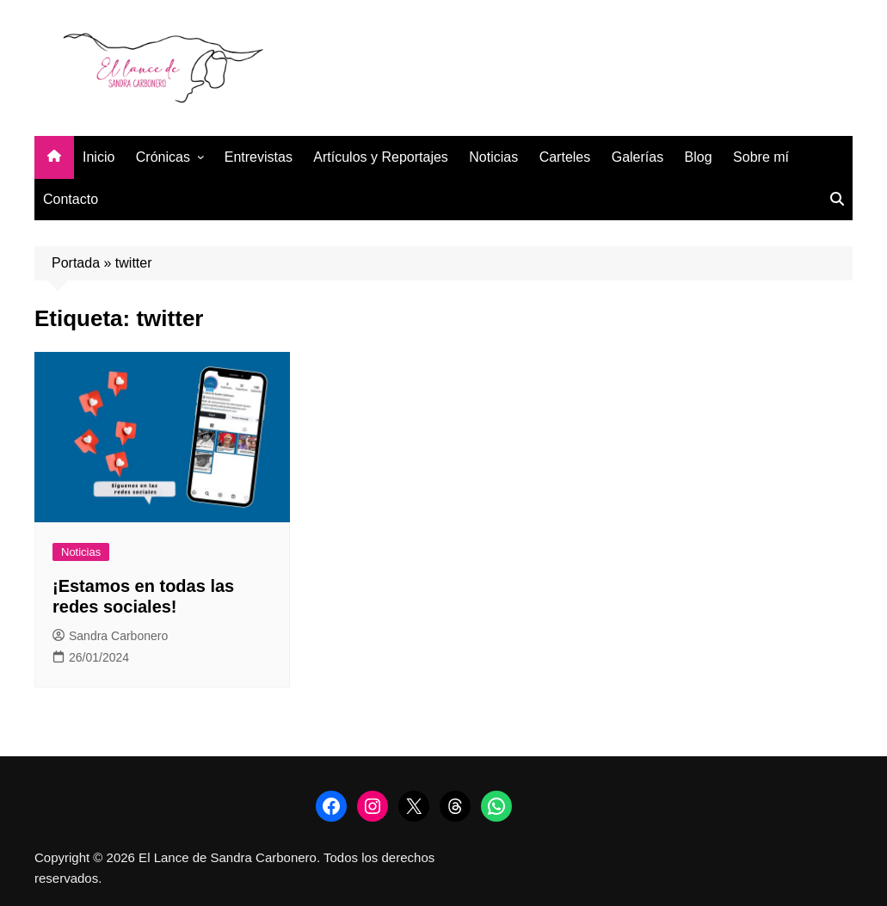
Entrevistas (259, 157)
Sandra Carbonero (110, 636)
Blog (698, 157)
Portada (76, 263)
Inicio (98, 157)
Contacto (70, 199)
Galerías (637, 157)
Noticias (493, 157)
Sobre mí (761, 157)
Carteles (565, 157)
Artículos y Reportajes (380, 157)
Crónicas (163, 157)
